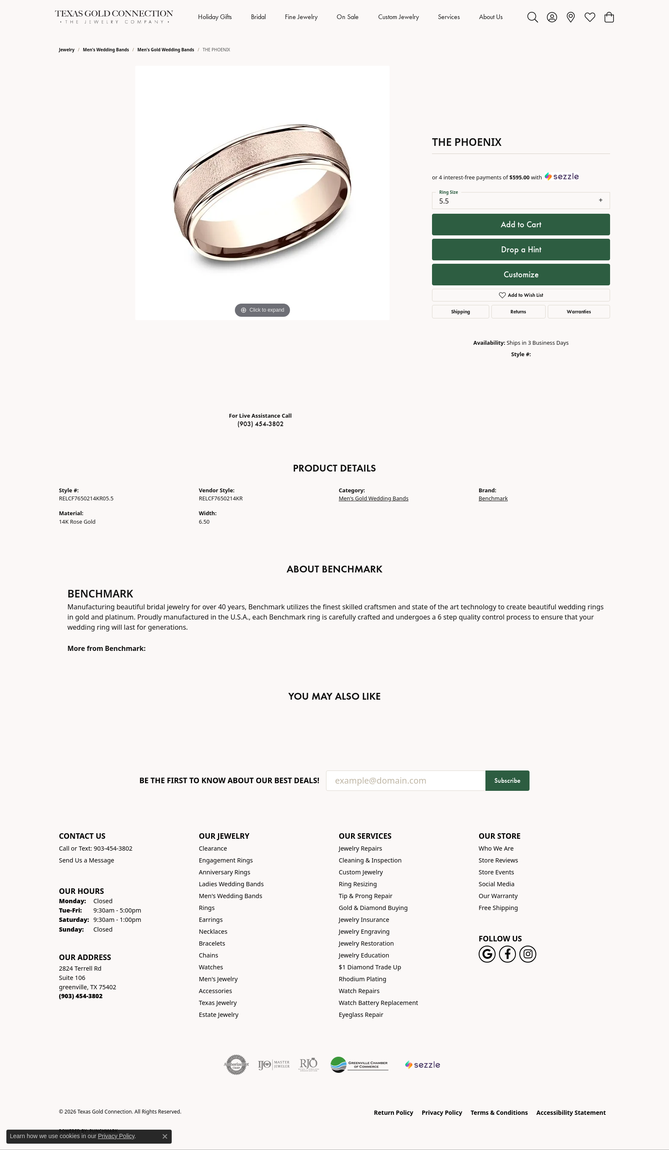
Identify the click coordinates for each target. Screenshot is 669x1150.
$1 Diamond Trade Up (370, 967)
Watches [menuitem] (211, 967)
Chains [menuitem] (208, 955)
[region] (262, 235)
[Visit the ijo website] (274, 1064)
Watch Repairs (359, 991)
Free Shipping (498, 908)
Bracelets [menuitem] (212, 943)
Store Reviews (498, 860)
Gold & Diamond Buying (373, 908)
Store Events (496, 872)
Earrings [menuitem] (211, 920)
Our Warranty (498, 896)
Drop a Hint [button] (521, 249)
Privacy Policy (442, 1112)
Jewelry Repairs (360, 848)
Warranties (579, 311)
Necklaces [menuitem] (213, 931)
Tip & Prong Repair (366, 896)
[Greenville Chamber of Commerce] (359, 1065)
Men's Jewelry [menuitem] (218, 979)
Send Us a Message (86, 860)
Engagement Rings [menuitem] (226, 860)
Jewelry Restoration (366, 943)
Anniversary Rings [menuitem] (224, 872)
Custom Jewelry (398, 17)
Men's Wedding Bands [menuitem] (230, 896)
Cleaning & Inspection (370, 860)
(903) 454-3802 (260, 424)
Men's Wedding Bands (106, 50)
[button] (532, 16)
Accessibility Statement (571, 1112)
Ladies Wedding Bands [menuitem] (231, 884)
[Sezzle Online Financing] (423, 1064)
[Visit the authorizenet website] (236, 1064)
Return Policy (393, 1112)
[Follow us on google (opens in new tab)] (487, 954)
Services (449, 17)
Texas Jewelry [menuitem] (218, 1003)
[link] (571, 16)
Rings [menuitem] (207, 908)
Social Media (497, 884)
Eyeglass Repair (361, 1014)
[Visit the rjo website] (308, 1064)
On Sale (348, 17)
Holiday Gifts (215, 17)
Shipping (460, 311)
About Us (491, 17)
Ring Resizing (358, 884)
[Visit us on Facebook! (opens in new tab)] (507, 954)
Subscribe (507, 780)
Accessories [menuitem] (215, 991)
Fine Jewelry (301, 17)
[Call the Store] (81, 996)
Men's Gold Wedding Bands (165, 50)
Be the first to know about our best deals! (229, 780)
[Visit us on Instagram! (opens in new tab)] (527, 954)
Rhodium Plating (362, 979)
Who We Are (496, 848)
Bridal (258, 17)
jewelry (67, 50)
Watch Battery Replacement (378, 1003)
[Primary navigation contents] (350, 17)
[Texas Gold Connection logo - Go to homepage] (114, 17)
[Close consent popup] (164, 1136)
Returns (518, 311)
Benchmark (493, 498)
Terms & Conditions (499, 1112)
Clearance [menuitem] (213, 848)
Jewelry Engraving (364, 931)
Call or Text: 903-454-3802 (96, 848)
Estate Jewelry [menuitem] (218, 1014)
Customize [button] (521, 274)
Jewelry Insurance (364, 920)
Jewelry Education (364, 955)
